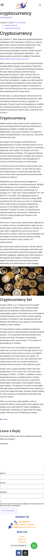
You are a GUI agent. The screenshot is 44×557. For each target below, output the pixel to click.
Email (3, 483)
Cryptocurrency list (12, 28)
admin (5, 419)
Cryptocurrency (11, 25)
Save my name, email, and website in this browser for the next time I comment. (22, 505)
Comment (4, 444)
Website (3, 492)
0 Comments (20, 22)
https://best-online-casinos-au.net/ (14, 59)
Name (3, 473)
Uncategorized (6, 17)
